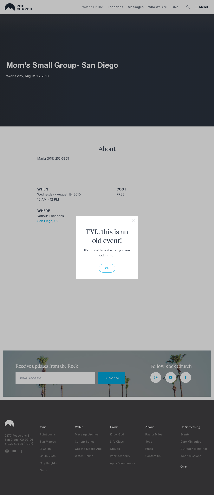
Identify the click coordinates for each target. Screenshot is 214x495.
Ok (107, 268)
